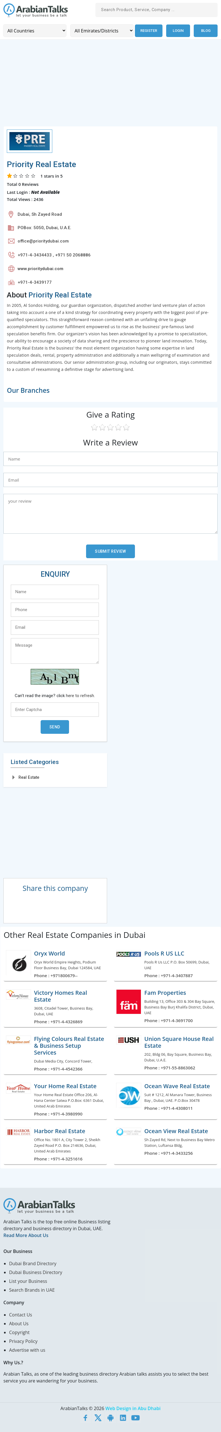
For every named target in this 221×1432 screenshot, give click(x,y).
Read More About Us (25, 1235)
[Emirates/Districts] (101, 30)
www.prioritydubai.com (40, 268)
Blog (205, 30)
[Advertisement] (110, 86)
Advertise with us (27, 1350)
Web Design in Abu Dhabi (132, 1408)
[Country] (34, 30)
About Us (19, 1323)
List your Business (28, 1281)
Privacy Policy (23, 1341)
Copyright (19, 1332)
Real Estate (28, 777)
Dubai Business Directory (35, 1272)
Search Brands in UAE (32, 1290)
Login (178, 30)
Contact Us (20, 1314)
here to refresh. (80, 695)
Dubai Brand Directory (33, 1263)
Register (148, 30)
